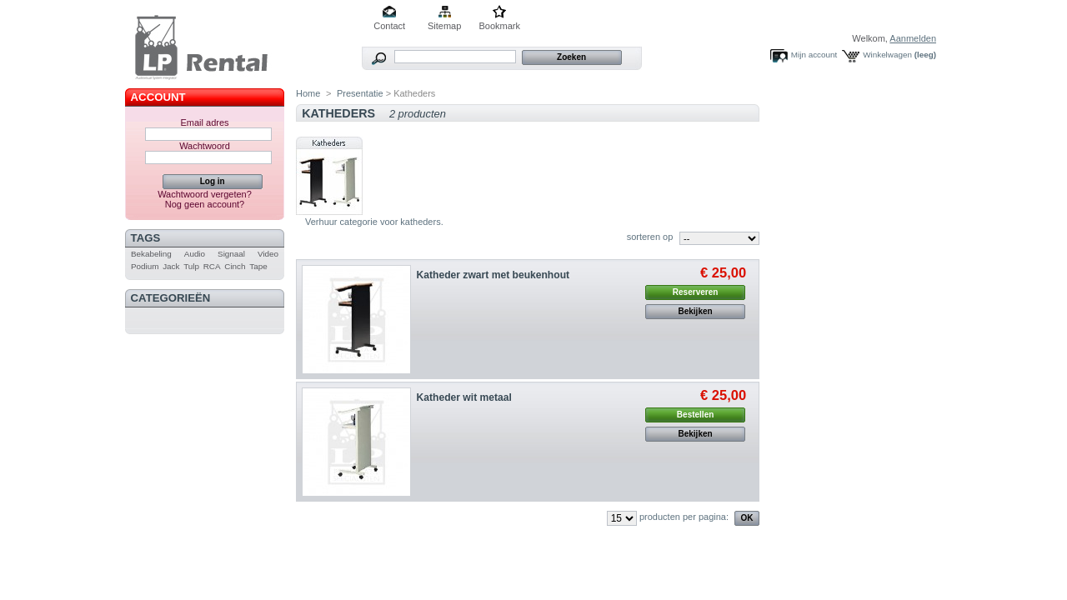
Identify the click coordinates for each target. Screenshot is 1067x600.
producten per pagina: (684, 517)
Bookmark (499, 26)
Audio (194, 253)
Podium (144, 266)
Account (158, 97)
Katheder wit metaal (464, 397)
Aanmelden (912, 38)
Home (308, 93)
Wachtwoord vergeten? (205, 194)
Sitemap (444, 26)
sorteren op (650, 237)
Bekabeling (151, 253)
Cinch (234, 266)
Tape (258, 266)
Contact (389, 26)
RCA (212, 266)
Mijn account (814, 54)
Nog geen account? (204, 204)
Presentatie (360, 93)
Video (268, 253)
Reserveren (695, 292)
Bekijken (696, 311)
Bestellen (695, 414)
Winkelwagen (887, 54)
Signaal (231, 253)
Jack (171, 266)
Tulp (191, 266)
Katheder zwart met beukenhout (493, 275)
